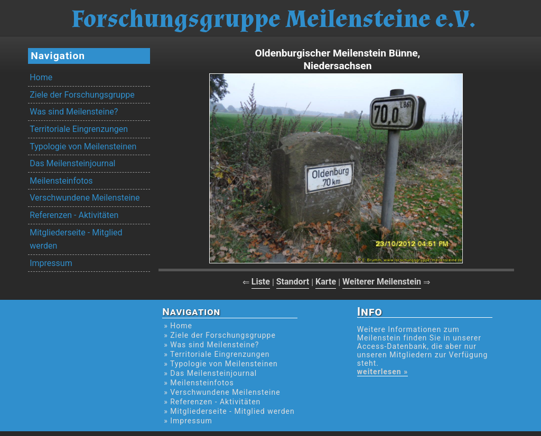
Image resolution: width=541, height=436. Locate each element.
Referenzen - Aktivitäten (74, 215)
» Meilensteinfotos (199, 382)
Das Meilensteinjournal (72, 163)
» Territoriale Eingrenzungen (216, 354)
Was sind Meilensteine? (74, 112)
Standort (293, 282)
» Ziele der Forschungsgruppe (220, 335)
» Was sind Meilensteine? (211, 344)
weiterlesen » (382, 371)
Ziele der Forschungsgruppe (82, 95)
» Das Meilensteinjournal (210, 373)
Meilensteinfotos (61, 181)
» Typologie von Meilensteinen (221, 363)
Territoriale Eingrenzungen (79, 129)
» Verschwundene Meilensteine (222, 392)
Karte (325, 282)
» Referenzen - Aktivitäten (212, 401)
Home (41, 77)
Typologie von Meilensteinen (83, 146)
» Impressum (188, 420)
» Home (178, 325)
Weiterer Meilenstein (381, 282)
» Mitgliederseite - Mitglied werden (229, 411)
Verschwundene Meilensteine (84, 198)
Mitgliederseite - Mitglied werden (76, 239)
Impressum (51, 263)
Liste (260, 282)
